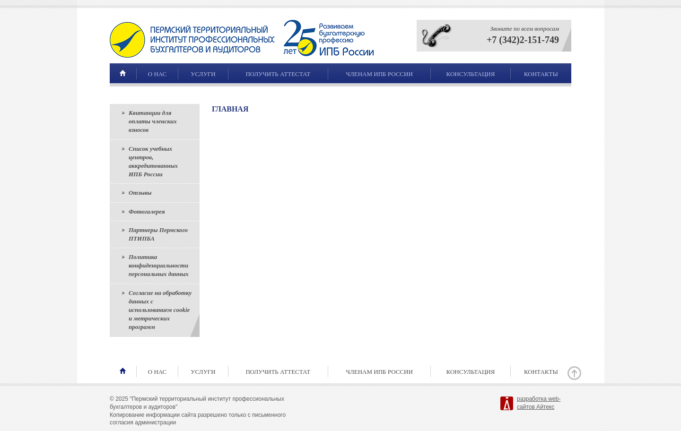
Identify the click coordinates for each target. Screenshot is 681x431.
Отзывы (140, 192)
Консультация (470, 74)
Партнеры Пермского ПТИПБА (158, 234)
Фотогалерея (147, 211)
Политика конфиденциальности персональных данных (159, 265)
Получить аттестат (277, 74)
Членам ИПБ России (379, 74)
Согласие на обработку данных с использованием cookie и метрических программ (160, 310)
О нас (157, 74)
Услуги (203, 74)
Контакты (541, 74)
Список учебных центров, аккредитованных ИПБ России (153, 161)
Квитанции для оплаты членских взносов (153, 121)
